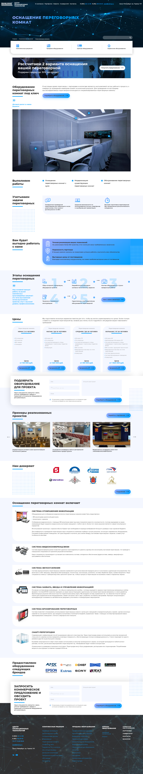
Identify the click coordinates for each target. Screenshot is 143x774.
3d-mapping (46, 761)
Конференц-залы (48, 744)
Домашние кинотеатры (50, 752)
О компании (39, 4)
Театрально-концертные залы (52, 755)
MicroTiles (75, 750)
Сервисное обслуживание (129, 727)
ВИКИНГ (6, 4)
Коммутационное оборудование (83, 742)
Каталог (104, 736)
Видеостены (76, 752)
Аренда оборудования (109, 727)
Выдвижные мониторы (80, 736)
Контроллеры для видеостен (82, 758)
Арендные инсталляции (106, 733)
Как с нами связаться (111, 299)
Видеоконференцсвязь (80, 744)
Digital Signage (77, 761)
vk (13, 755)
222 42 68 (85, 4)
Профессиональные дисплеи (82, 731)
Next (134, 437)
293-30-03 (97, 4)
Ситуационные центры (50, 736)
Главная (14, 39)
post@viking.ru (109, 4)
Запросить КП (24, 368)
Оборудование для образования (83, 747)
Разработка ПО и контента (51, 747)
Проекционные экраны (80, 739)
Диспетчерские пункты (50, 733)
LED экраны (46, 758)
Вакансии (126, 739)
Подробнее (120, 491)
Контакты (73, 4)
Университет (64, 4)
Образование (46, 739)
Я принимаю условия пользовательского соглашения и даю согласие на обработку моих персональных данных (67, 400)
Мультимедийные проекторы (82, 733)
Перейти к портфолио (116, 415)
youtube (17, 755)
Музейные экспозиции (50, 731)
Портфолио (48, 4)
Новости (56, 4)
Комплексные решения (26, 39)
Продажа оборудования (83, 726)
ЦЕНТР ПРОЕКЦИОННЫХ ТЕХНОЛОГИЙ (20, 729)
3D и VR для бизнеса (49, 750)
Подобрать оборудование (54, 95)
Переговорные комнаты (50, 742)
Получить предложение (110, 68)
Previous (8, 437)
